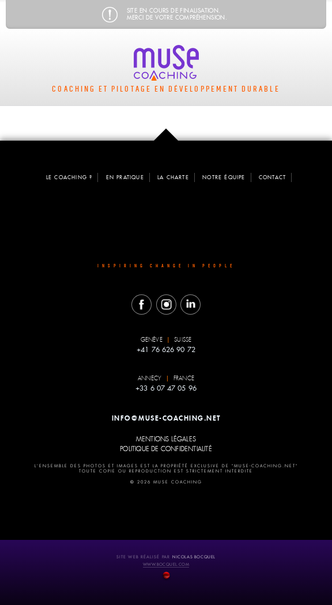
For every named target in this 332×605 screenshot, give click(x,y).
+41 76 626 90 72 (166, 349)
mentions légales (166, 438)
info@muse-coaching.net (166, 417)
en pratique (125, 177)
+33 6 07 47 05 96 (166, 387)
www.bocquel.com (166, 563)
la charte (173, 177)
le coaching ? (69, 177)
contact (272, 177)
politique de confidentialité (166, 448)
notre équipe (223, 177)
